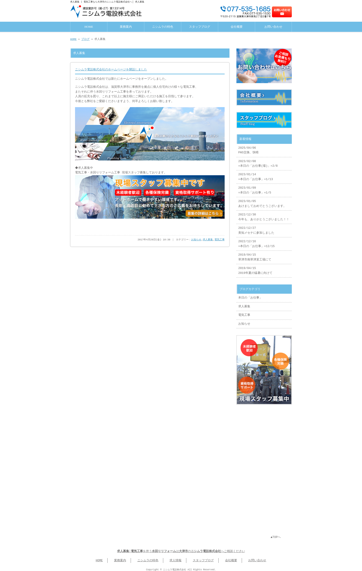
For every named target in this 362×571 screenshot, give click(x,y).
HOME (88, 26)
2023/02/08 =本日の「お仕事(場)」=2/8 (258, 161)
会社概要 (237, 26)
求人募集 (208, 238)
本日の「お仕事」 (250, 296)
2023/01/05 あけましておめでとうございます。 (262, 201)
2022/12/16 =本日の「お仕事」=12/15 (256, 242)
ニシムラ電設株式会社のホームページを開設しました (111, 69)
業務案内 (126, 26)
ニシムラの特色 (162, 26)
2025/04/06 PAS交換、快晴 (248, 148)
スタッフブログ (199, 26)
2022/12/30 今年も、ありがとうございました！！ (263, 215)
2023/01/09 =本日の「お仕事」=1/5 (254, 188)
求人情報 (175, 558)
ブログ (85, 38)
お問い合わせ (273, 26)
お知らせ (196, 238)
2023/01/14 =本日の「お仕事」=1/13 (255, 175)
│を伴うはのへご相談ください (181, 549)
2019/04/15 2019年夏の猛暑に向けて (255, 268)
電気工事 (219, 238)
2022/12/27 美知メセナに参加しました (256, 228)
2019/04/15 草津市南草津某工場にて (254, 255)
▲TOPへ (276, 534)
